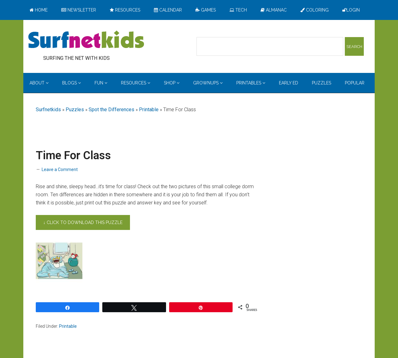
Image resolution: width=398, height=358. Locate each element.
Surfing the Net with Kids (86, 40)
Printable (149, 109)
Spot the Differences (111, 109)
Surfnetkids (48, 109)
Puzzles (75, 109)
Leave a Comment (60, 169)
